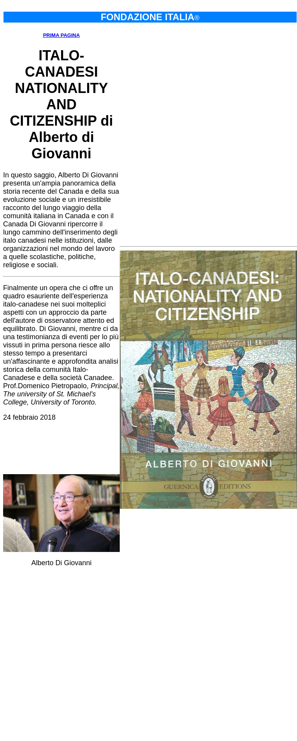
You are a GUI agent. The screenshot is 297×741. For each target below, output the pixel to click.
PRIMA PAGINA (61, 35)
